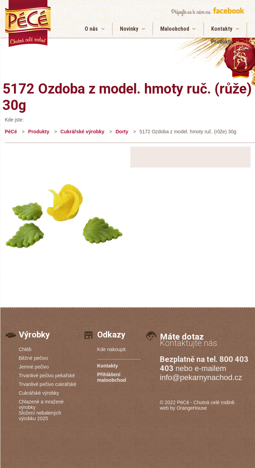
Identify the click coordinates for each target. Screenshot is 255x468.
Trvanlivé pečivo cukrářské (47, 384)
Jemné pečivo (34, 367)
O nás (91, 28)
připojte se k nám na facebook (207, 11)
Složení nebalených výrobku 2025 (40, 415)
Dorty (122, 131)
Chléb (25, 349)
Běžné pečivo (33, 358)
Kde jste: (14, 119)
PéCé (11, 131)
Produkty (221, 41)
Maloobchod (174, 28)
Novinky (129, 28)
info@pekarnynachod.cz (201, 377)
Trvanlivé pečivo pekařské (47, 375)
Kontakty (221, 28)
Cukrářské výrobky (83, 131)
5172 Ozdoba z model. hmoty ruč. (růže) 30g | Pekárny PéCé (28, 23)
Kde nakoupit (111, 349)
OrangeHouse (192, 408)
